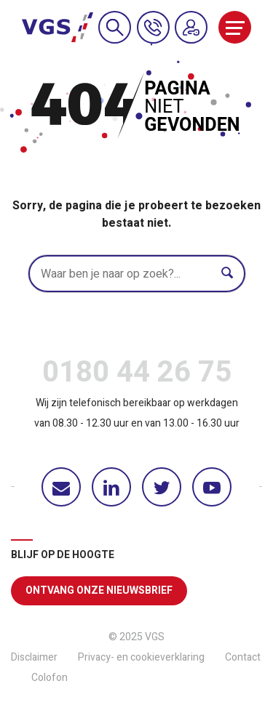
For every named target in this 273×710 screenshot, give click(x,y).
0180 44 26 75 (137, 375)
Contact (243, 657)
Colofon (49, 677)
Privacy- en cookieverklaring (141, 657)
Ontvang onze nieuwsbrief (99, 590)
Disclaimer (34, 657)
